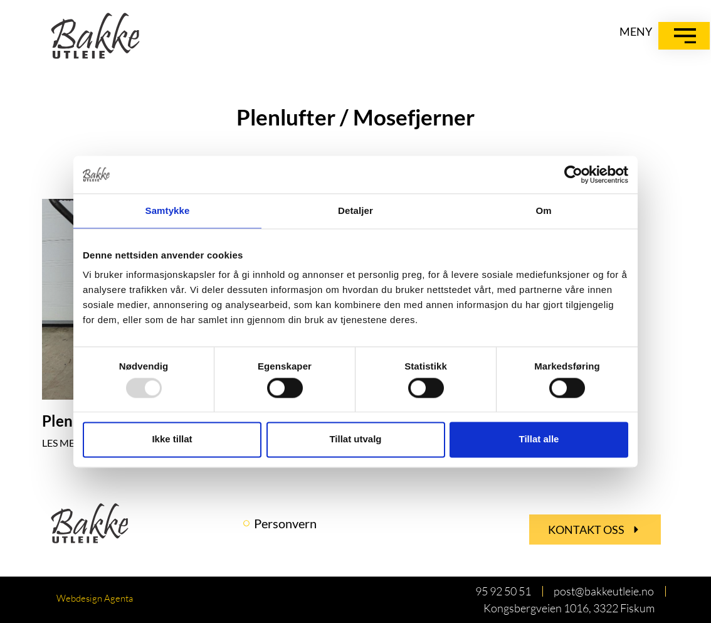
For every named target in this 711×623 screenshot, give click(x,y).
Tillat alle (539, 439)
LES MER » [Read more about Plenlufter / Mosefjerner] (64, 443)
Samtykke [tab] (167, 210)
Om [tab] (543, 210)
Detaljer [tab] (355, 210)
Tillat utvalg (355, 439)
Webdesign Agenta (94, 598)
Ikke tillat (172, 439)
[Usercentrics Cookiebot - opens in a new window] (573, 174)
